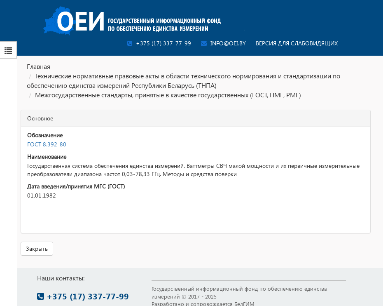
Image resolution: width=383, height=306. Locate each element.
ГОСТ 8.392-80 (46, 144)
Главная (38, 66)
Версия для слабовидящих (297, 43)
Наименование (46, 156)
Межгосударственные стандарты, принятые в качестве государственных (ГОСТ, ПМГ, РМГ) (168, 94)
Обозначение (45, 135)
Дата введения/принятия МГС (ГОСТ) (76, 186)
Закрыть (37, 248)
